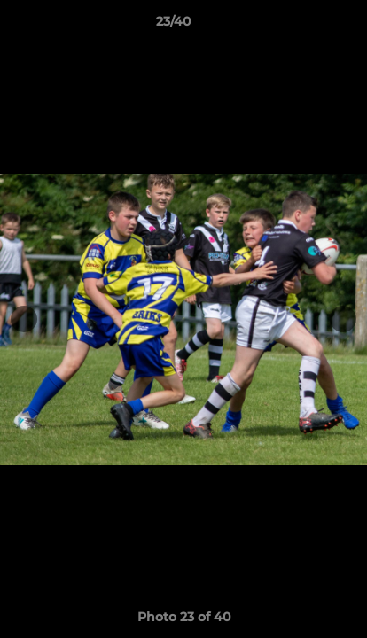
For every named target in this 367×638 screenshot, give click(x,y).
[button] (303, 26)
